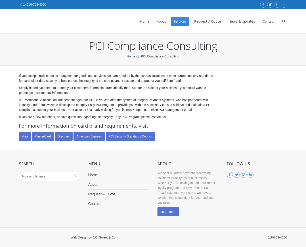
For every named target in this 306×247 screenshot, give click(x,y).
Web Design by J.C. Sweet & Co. (93, 237)
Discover (64, 136)
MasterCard (43, 136)
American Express (89, 136)
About (93, 184)
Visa (25, 136)
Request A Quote (101, 194)
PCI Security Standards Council (130, 136)
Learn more (168, 211)
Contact (94, 204)
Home (131, 56)
